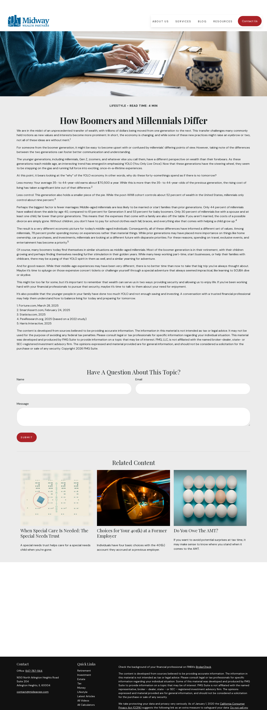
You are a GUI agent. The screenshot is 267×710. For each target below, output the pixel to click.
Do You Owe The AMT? (196, 519)
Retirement (84, 659)
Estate (81, 668)
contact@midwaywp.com (33, 680)
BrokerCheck (203, 655)
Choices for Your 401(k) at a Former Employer (132, 522)
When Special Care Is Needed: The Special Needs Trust (54, 522)
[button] (160, 10)
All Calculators (86, 693)
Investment (84, 663)
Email (138, 368)
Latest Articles (86, 685)
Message (23, 393)
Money (81, 676)
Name (20, 368)
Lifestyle (82, 680)
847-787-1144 (33, 659)
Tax (79, 672)
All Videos (83, 689)
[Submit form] (27, 426)
